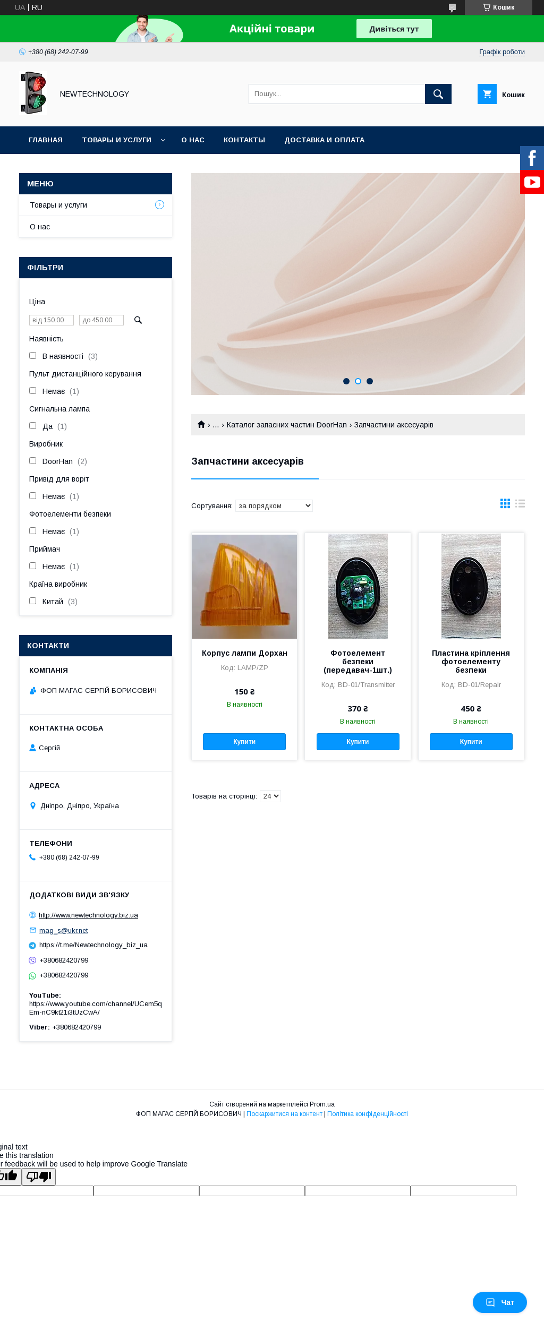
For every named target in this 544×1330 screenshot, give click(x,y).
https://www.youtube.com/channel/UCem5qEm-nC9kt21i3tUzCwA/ (95, 1008)
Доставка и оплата (324, 140)
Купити (244, 741)
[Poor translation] (39, 1177)
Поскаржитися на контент (284, 1114)
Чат (500, 1302)
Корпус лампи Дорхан (244, 653)
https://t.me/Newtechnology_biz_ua (93, 945)
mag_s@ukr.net (63, 930)
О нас (193, 140)
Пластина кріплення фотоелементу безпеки (471, 661)
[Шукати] (438, 94)
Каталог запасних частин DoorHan (287, 425)
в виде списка (520, 506)
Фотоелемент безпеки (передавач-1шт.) (358, 661)
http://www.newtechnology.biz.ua (88, 915)
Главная (46, 140)
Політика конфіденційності (367, 1114)
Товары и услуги (116, 140)
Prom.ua (322, 1104)
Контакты (244, 140)
